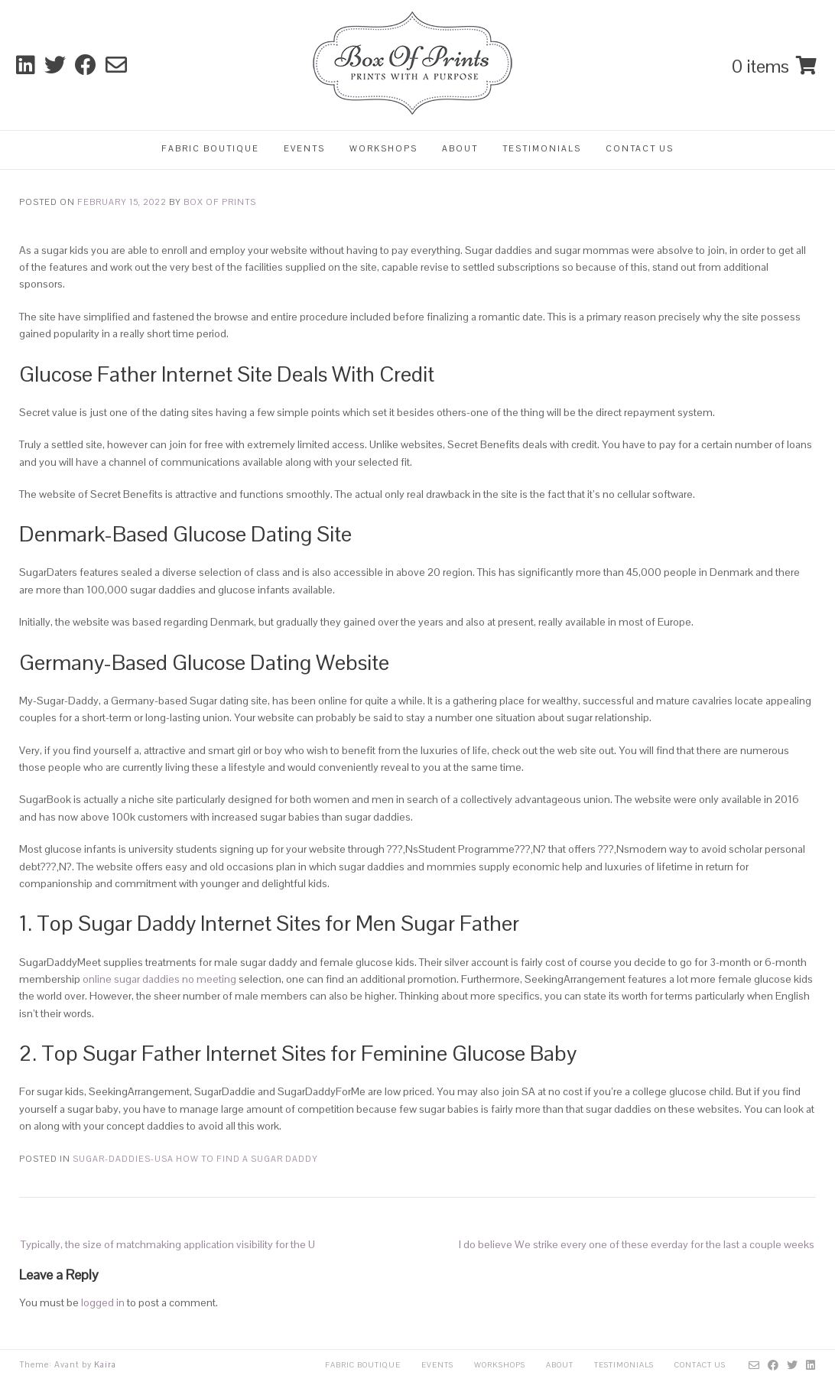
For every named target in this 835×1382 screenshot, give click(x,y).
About (460, 148)
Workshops (383, 148)
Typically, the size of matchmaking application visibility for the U (168, 1244)
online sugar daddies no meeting (159, 979)
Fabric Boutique (210, 148)
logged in (103, 1302)
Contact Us (640, 148)
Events (304, 148)
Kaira (105, 1364)
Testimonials (541, 148)
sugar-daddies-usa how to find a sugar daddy (195, 1158)
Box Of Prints (220, 202)
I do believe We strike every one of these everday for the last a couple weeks (636, 1244)
